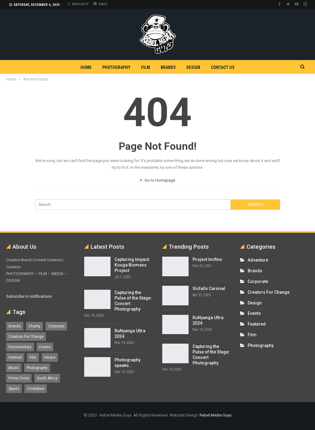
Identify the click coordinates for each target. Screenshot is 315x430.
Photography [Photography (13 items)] (37, 368)
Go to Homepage (157, 180)
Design (193, 67)
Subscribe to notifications (29, 296)
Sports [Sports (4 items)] (14, 389)
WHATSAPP (78, 4)
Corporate (258, 281)
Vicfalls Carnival (209, 288)
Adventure (258, 260)
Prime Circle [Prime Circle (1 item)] (19, 378)
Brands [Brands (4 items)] (15, 326)
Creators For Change (269, 292)
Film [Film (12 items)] (32, 357)
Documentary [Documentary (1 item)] (20, 347)
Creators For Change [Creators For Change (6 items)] (26, 336)
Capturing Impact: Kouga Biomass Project (132, 265)
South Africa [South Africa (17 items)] (47, 378)
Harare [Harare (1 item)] (49, 357)
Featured (257, 324)
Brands (168, 67)
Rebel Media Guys (215, 415)
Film (145, 67)
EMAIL (100, 4)
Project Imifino (207, 259)
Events (254, 313)
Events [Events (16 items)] (45, 347)
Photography (116, 67)
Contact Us (222, 67)
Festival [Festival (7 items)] (15, 357)
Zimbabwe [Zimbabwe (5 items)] (35, 389)
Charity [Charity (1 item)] (34, 326)
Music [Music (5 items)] (14, 368)
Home (86, 67)
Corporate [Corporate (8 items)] (56, 326)
